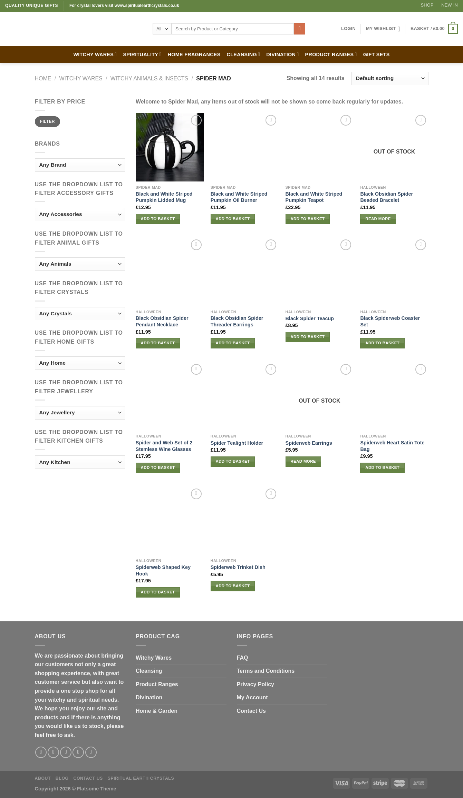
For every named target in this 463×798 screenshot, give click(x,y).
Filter (47, 121)
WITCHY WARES (95, 54)
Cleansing (149, 671)
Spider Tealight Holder (237, 443)
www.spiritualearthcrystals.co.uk (147, 5)
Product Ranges (157, 684)
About (43, 778)
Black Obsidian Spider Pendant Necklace (162, 321)
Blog (62, 778)
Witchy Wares (154, 658)
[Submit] (299, 29)
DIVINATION (282, 54)
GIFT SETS (376, 54)
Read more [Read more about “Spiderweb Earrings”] (303, 461)
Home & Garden (156, 711)
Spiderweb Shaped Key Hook (163, 570)
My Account (252, 697)
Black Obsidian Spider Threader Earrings (237, 321)
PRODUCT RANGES (331, 54)
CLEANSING (243, 54)
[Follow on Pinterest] (91, 752)
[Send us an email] (78, 752)
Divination (149, 697)
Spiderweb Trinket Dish (238, 567)
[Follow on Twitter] (65, 752)
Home (43, 78)
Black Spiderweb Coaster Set (390, 321)
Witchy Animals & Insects (149, 78)
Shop (427, 5)
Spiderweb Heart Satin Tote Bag (392, 446)
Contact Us (251, 711)
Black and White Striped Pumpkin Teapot (314, 197)
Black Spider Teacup (310, 318)
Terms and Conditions (266, 671)
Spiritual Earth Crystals (141, 778)
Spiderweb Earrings (309, 443)
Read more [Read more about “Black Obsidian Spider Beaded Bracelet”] (378, 219)
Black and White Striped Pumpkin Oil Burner (239, 197)
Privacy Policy (255, 684)
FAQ (242, 658)
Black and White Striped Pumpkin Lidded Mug (164, 197)
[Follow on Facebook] (41, 752)
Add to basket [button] (158, 219)
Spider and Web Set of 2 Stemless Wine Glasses (164, 446)
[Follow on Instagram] (53, 752)
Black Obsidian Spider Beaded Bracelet (386, 197)
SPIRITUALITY (142, 54)
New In (449, 5)
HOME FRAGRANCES (194, 54)
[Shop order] (389, 78)
